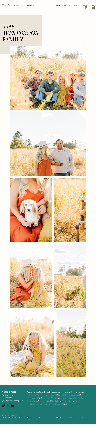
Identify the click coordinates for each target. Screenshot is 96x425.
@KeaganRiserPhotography (12, 401)
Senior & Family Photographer (23, 5)
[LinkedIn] (12, 405)
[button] (93, 7)
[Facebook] (8, 405)
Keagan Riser (7, 5)
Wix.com (17, 417)
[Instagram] (3, 405)
